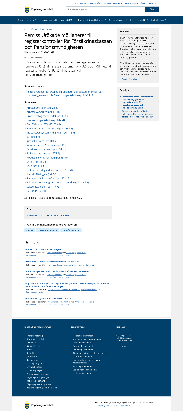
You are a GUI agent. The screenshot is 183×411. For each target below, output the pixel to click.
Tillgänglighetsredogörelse (39, 384)
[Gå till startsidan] (39, 8)
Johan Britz (80, 253)
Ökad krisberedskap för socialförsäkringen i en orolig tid (52, 261)
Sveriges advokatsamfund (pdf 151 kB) (48, 178)
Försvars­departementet (84, 346)
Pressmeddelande (54, 253)
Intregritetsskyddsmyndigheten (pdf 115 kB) (51, 132)
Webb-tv (67, 302)
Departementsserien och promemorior (64, 289)
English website (131, 3)
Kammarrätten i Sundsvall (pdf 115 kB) (48, 145)
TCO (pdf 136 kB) (36, 191)
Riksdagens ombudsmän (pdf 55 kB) (47, 157)
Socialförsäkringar (71, 230)
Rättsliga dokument (89, 289)
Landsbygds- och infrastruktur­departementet (87, 361)
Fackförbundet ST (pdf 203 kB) (44, 124)
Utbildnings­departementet (85, 369)
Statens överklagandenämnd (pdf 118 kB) (50, 170)
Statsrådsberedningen (83, 335)
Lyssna (74, 3)
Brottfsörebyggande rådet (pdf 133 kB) (48, 116)
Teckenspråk (94, 3)
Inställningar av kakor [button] (123, 405)
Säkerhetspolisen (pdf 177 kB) (43, 186)
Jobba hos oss (33, 356)
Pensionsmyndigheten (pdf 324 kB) (46, 149)
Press (29, 349)
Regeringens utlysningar (38, 377)
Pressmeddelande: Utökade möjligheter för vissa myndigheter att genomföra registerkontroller (138, 114)
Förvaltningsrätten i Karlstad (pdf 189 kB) (50, 128)
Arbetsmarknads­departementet (87, 339)
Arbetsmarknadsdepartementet (39, 255)
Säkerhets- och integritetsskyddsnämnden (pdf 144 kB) (58, 182)
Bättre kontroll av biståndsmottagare (43, 249)
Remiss (29, 230)
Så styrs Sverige (34, 346)
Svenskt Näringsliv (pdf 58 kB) (43, 174)
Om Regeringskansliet (37, 363)
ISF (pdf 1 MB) (34, 136)
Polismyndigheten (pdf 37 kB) (43, 153)
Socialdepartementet (43, 29)
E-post (66, 215)
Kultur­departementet (82, 356)
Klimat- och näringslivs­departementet (90, 353)
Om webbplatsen (34, 367)
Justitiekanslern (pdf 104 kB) (42, 141)
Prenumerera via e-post (113, 3)
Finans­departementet (83, 342)
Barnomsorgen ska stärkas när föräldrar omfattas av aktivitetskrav (57, 271)
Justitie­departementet (83, 349)
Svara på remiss (129, 79)
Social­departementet (82, 366)
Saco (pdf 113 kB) (36, 166)
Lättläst (83, 3)
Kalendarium (33, 360)
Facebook (33, 215)
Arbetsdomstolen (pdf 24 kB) (43, 107)
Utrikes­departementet (83, 373)
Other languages (149, 3)
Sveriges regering (35, 335)
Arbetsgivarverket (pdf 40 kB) (43, 112)
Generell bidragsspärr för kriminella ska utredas (48, 298)
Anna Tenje (71, 253)
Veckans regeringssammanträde (42, 387)
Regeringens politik (35, 339)
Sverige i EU (32, 342)
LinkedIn (54, 215)
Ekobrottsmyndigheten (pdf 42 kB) (46, 120)
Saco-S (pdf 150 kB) (37, 161)
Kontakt (30, 353)
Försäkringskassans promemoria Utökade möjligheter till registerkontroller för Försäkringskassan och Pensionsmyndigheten (137, 102)
